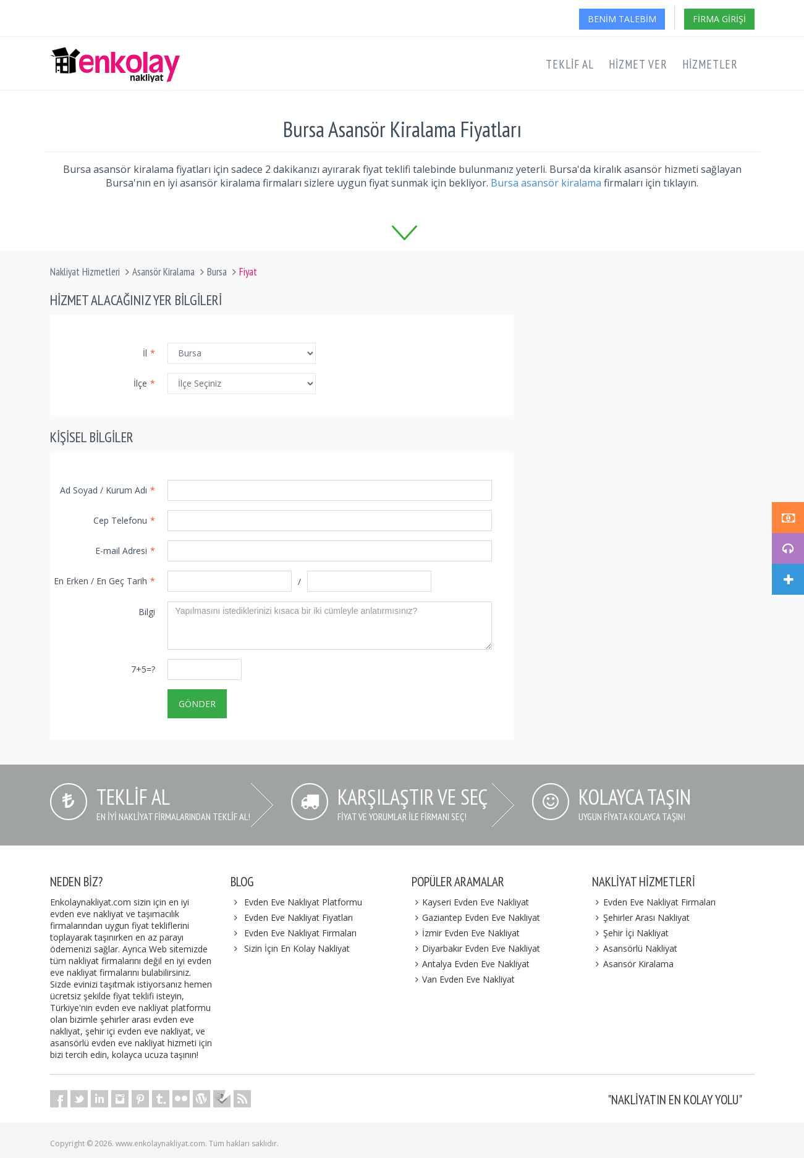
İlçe (144, 383)
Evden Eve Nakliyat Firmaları (300, 933)
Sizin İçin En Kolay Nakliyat (297, 948)
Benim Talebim (622, 19)
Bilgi (146, 612)
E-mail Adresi (125, 550)
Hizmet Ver (638, 64)
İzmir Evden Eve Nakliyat (466, 933)
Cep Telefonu (124, 520)
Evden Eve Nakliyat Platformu (303, 902)
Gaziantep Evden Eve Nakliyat (476, 917)
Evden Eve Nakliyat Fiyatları (298, 917)
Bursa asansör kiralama (546, 183)
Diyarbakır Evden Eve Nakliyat (476, 948)
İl (149, 353)
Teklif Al (570, 64)
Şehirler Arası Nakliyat (641, 917)
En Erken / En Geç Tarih (104, 581)
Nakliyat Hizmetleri (85, 272)
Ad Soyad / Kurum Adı (107, 490)
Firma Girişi (719, 19)
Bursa (217, 272)
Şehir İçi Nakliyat (630, 933)
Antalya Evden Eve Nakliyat (471, 964)
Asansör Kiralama (163, 272)
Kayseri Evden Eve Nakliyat (471, 902)
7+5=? (143, 669)
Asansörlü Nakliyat (634, 948)
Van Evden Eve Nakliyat (463, 979)
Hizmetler (710, 64)
